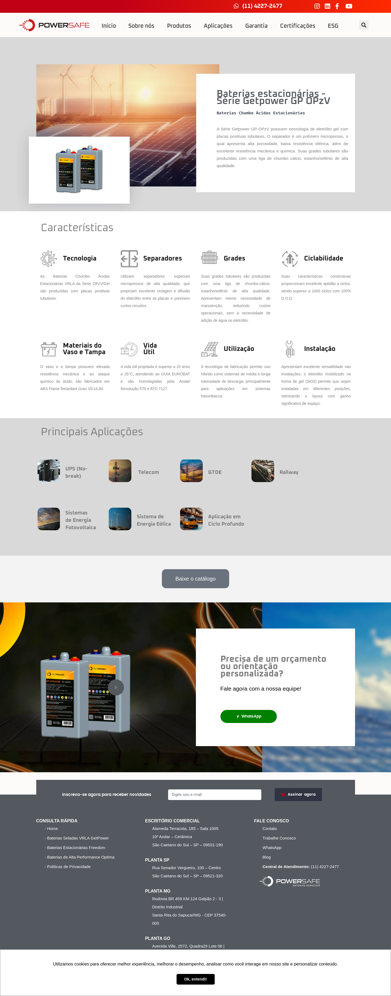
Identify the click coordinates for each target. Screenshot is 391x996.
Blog (266, 857)
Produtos (179, 26)
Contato (269, 828)
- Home (51, 828)
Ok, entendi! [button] (195, 979)
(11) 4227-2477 (300, 866)
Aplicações (218, 26)
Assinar (298, 794)
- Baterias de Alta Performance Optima (80, 857)
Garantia (256, 26)
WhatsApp (248, 717)
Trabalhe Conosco (279, 838)
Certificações (298, 26)
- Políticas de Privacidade (68, 866)
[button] (363, 25)
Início (109, 26)
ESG (333, 26)
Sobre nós (141, 26)
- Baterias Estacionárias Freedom (75, 847)
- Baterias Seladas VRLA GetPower (77, 838)
